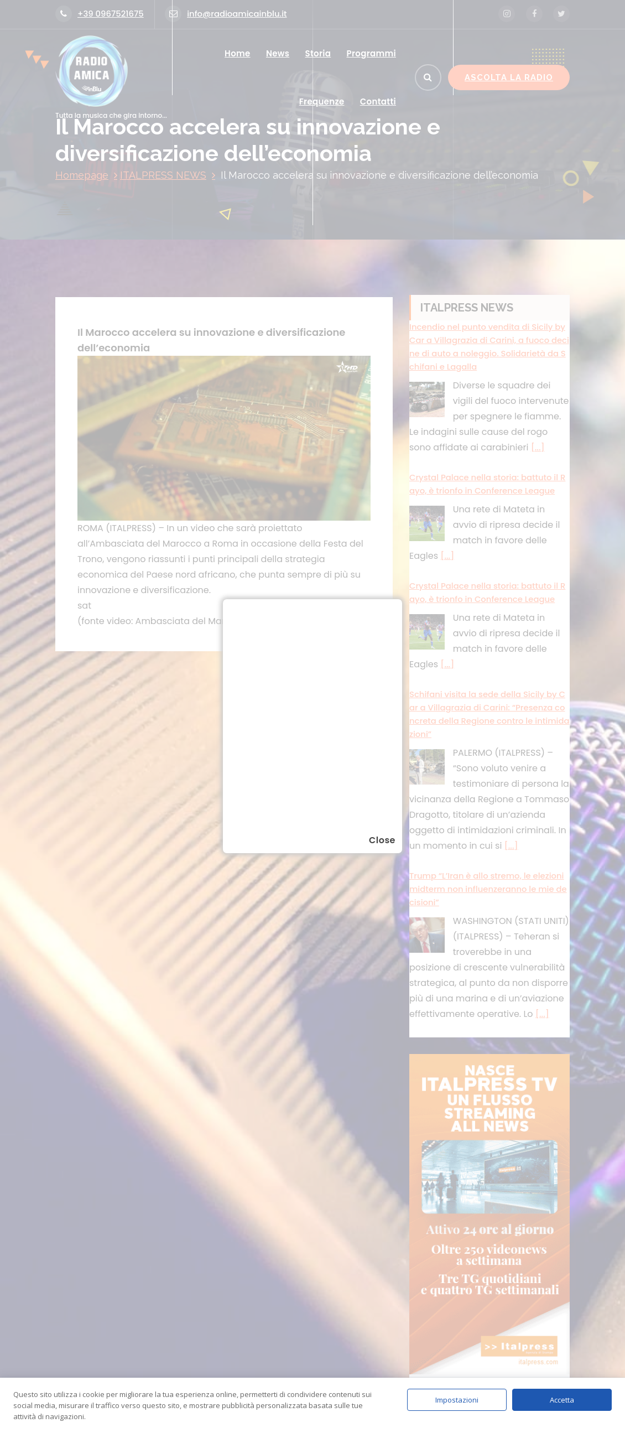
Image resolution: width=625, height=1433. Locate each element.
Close (382, 840)
